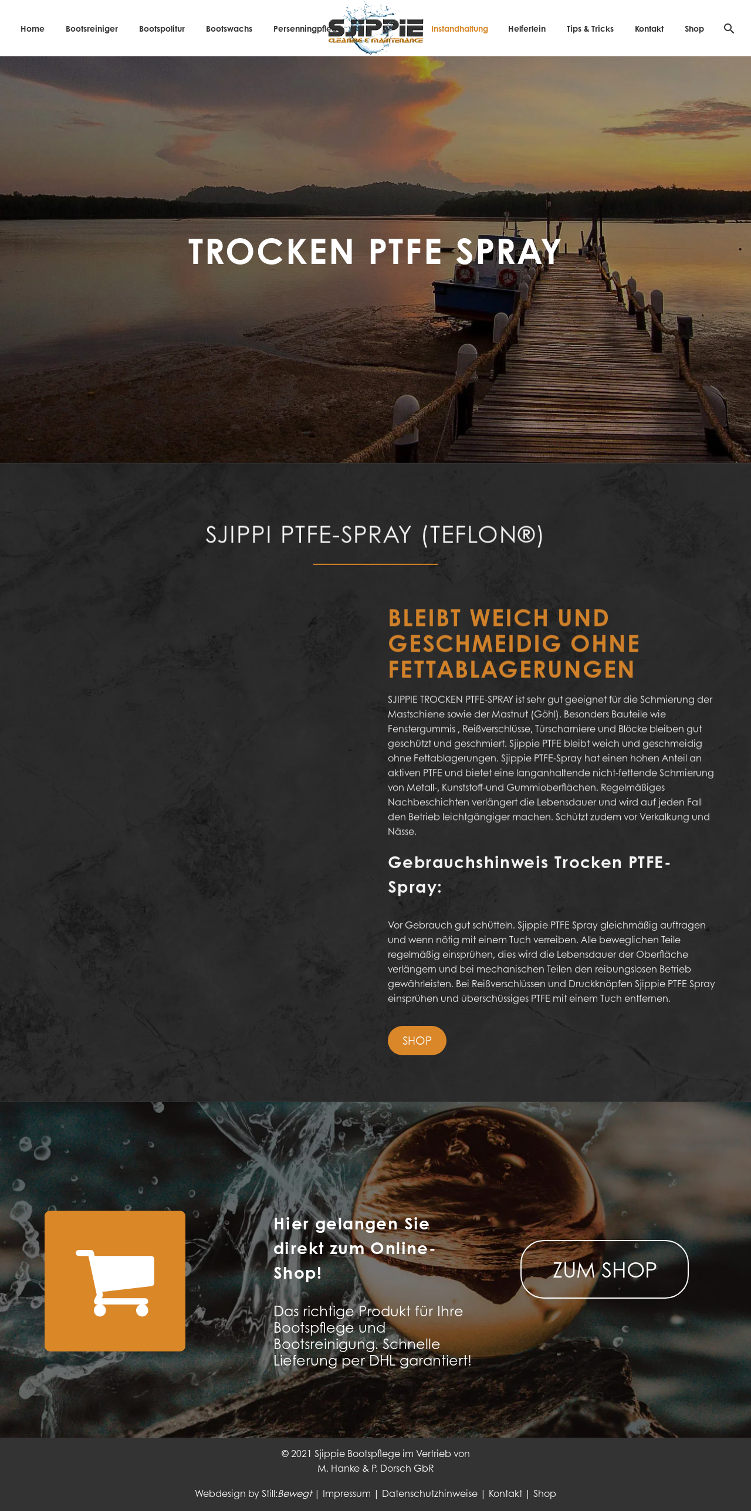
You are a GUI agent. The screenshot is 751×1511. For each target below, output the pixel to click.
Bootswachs (229, 28)
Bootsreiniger (92, 28)
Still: (287, 1493)
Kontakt (649, 28)
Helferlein (527, 28)
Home (33, 28)
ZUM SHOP (605, 1269)
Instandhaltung (459, 28)
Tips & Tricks (590, 28)
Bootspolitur (162, 28)
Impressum (347, 1493)
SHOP (417, 1040)
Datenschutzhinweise (430, 1493)
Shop (694, 28)
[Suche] (727, 28)
